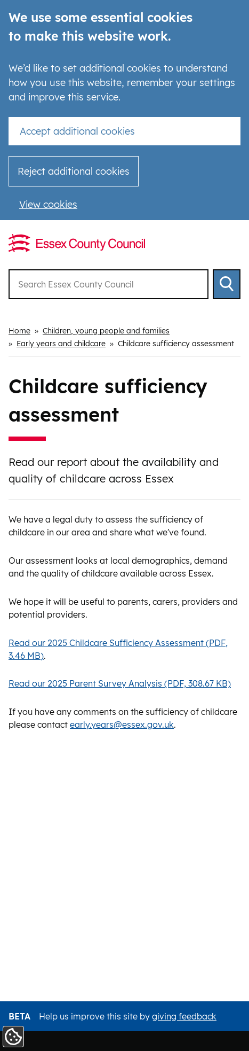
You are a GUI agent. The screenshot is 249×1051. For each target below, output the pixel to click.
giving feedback (184, 1016)
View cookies (48, 204)
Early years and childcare (61, 343)
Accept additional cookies (77, 131)
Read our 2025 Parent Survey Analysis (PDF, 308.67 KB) (120, 683)
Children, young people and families (106, 331)
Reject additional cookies (74, 171)
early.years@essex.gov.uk (122, 724)
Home (19, 331)
